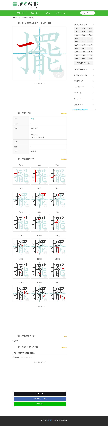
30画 (90, 58)
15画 (90, 42)
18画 (32, 119)
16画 (76, 45)
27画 (90, 55)
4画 (76, 31)
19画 (76, 48)
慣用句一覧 (77, 93)
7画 (76, 35)
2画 (83, 28)
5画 (83, 31)
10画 (76, 38)
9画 (90, 35)
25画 (76, 55)
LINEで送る (39, 404)
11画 (83, 38)
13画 (76, 42)
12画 (90, 38)
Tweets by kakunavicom (80, 110)
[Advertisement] (40, 96)
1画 (76, 28)
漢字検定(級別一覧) (80, 75)
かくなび (51, 420)
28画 (76, 58)
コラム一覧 (77, 99)
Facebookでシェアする (40, 398)
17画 (83, 45)
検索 (93, 13)
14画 (83, 42)
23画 (83, 52)
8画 (83, 35)
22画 (76, 52)
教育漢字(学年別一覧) (81, 69)
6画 (90, 31)
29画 (83, 58)
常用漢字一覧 (78, 81)
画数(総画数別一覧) (83, 63)
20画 (83, 48)
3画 (90, 28)
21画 (90, 48)
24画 (90, 52)
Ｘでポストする (39, 393)
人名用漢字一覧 (79, 87)
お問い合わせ (78, 105)
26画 (83, 55)
